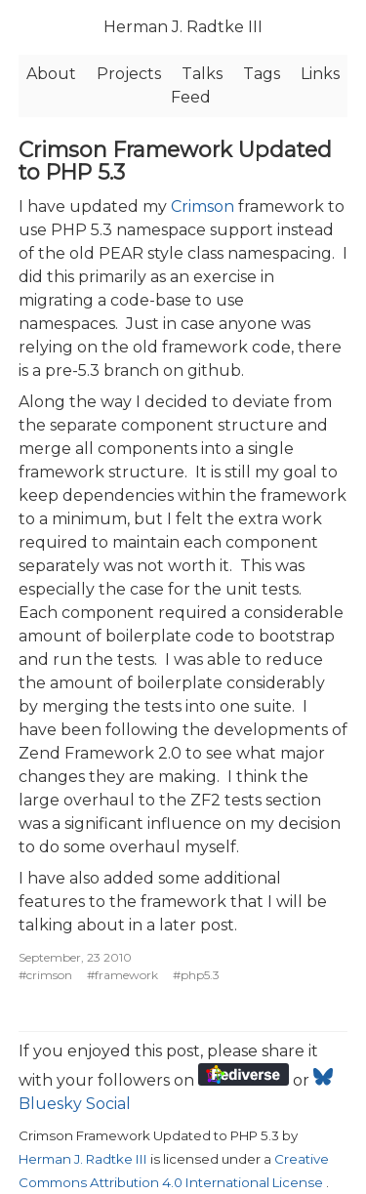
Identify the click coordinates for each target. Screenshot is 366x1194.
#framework (122, 975)
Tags (261, 73)
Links (320, 73)
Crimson (202, 206)
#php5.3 (196, 975)
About (51, 73)
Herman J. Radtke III (183, 27)
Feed (191, 97)
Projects (129, 73)
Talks (202, 73)
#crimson (45, 975)
